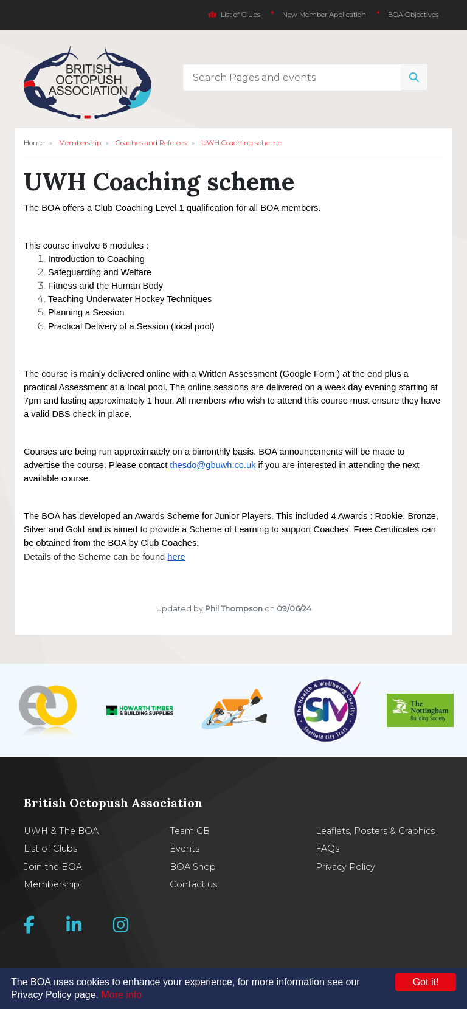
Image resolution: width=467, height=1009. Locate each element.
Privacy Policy (345, 866)
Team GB (190, 830)
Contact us (193, 884)
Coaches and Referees (151, 143)
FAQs (327, 848)
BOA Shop (193, 866)
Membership (80, 143)
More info (122, 995)
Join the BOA (53, 866)
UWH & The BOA (61, 830)
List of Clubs (234, 14)
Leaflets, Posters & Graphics (375, 830)
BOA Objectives (413, 14)
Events (184, 848)
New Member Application (324, 14)
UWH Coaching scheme (241, 143)
